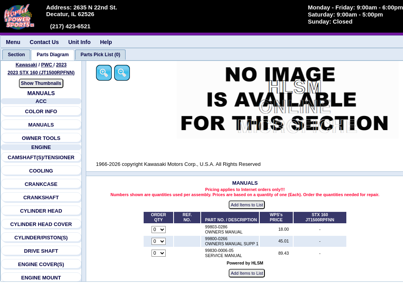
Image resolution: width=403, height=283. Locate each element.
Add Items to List (247, 204)
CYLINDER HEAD (41, 211)
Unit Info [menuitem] (79, 42)
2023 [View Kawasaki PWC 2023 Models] (61, 65)
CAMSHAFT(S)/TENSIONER (41, 157)
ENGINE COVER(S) (41, 264)
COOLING (41, 171)
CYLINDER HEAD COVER (41, 224)
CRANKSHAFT (41, 197)
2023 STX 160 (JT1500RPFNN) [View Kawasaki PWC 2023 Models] (40, 72)
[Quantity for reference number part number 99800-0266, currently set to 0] (159, 241)
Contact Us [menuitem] (44, 42)
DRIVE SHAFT (41, 251)
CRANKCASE (41, 184)
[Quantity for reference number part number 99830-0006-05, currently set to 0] (159, 253)
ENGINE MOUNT (41, 278)
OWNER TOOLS (41, 138)
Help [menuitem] (106, 42)
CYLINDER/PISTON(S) (41, 238)
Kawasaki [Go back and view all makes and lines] (26, 65)
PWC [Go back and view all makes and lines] (47, 65)
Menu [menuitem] (13, 42)
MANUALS (41, 125)
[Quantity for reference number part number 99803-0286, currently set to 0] (159, 229)
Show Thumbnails (41, 83)
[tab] (16, 55)
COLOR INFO (41, 111)
